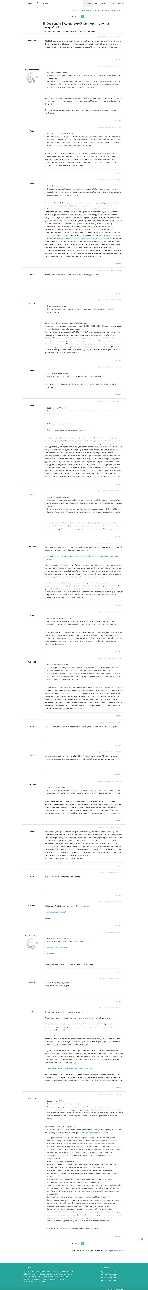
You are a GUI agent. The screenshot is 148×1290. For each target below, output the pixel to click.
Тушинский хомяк (35, 3)
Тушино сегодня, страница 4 (90, 10)
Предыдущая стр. (117, 10)
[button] (142, 1239)
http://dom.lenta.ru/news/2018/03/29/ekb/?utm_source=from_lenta (69, 1068)
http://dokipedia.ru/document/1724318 (93, 1133)
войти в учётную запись (114, 1250)
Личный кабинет (110, 1272)
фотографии (117, 3)
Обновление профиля (111, 1275)
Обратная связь (110, 1280)
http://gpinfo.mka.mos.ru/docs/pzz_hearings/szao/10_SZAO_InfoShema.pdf (84, 238)
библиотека (101, 3)
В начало (105, 10)
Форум (75, 10)
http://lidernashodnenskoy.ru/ (55, 912)
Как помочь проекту (111, 1277)
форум (88, 3)
